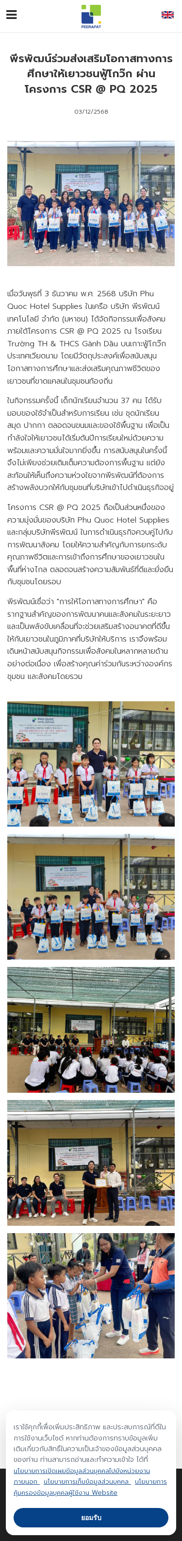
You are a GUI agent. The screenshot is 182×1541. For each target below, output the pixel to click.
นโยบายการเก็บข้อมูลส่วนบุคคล (87, 1481)
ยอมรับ (91, 1517)
